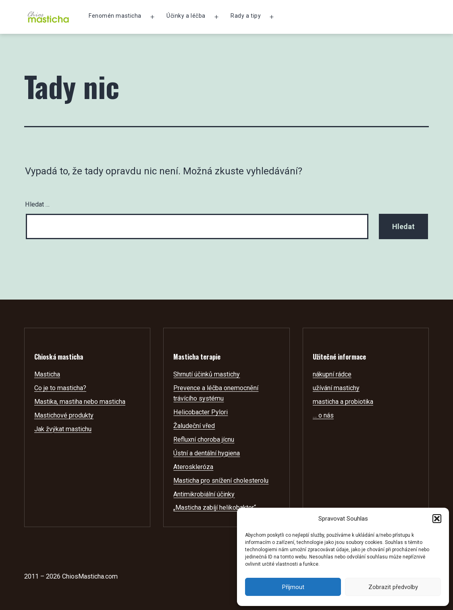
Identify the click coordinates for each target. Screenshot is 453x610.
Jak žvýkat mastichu (62, 429)
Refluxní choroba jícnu (203, 439)
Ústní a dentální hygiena (206, 453)
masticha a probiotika (343, 401)
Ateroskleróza (193, 467)
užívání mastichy (336, 388)
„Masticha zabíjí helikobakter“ (214, 507)
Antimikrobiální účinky (204, 494)
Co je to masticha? (60, 388)
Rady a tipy (246, 15)
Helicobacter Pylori (200, 412)
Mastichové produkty (64, 415)
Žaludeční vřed (194, 426)
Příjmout (293, 587)
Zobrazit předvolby (393, 587)
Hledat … (37, 204)
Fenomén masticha (115, 15)
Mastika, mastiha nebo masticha (79, 401)
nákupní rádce (332, 374)
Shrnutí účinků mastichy (206, 374)
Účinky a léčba (186, 15)
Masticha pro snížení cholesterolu (220, 480)
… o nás (323, 415)
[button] (437, 519)
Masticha (47, 374)
